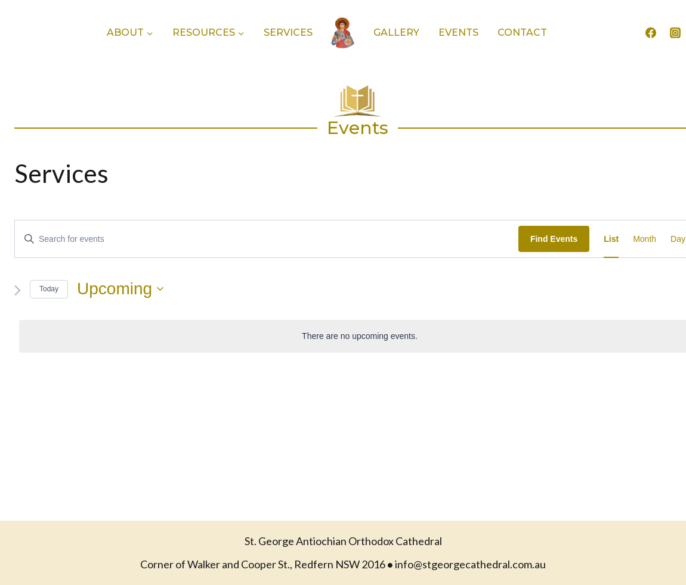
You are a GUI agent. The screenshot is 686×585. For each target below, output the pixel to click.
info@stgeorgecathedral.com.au (470, 564)
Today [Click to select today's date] (48, 289)
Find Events (553, 239)
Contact (522, 32)
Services (288, 32)
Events (458, 32)
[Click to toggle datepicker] (120, 289)
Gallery (396, 32)
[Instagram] (675, 32)
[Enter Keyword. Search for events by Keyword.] (266, 239)
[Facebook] (651, 32)
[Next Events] (17, 290)
